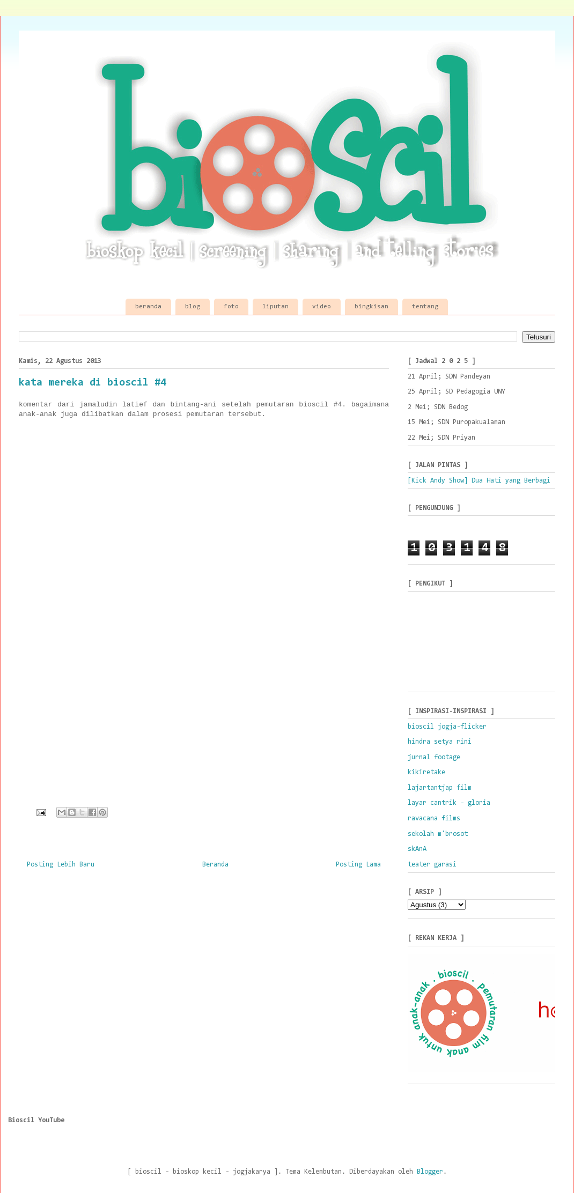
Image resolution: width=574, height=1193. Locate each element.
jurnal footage (434, 757)
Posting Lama (358, 864)
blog (192, 306)
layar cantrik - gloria (449, 802)
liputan (275, 306)
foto (231, 306)
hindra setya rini (440, 741)
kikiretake (426, 772)
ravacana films (434, 818)
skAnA (417, 849)
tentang (425, 306)
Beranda (215, 864)
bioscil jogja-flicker (447, 726)
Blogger (430, 1171)
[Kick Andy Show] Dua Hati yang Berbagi (479, 480)
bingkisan (371, 306)
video (321, 306)
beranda (148, 306)
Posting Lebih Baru (60, 864)
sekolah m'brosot (438, 834)
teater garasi (432, 864)
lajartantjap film (440, 787)
